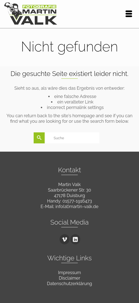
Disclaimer (69, 278)
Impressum (69, 272)
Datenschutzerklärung (69, 283)
